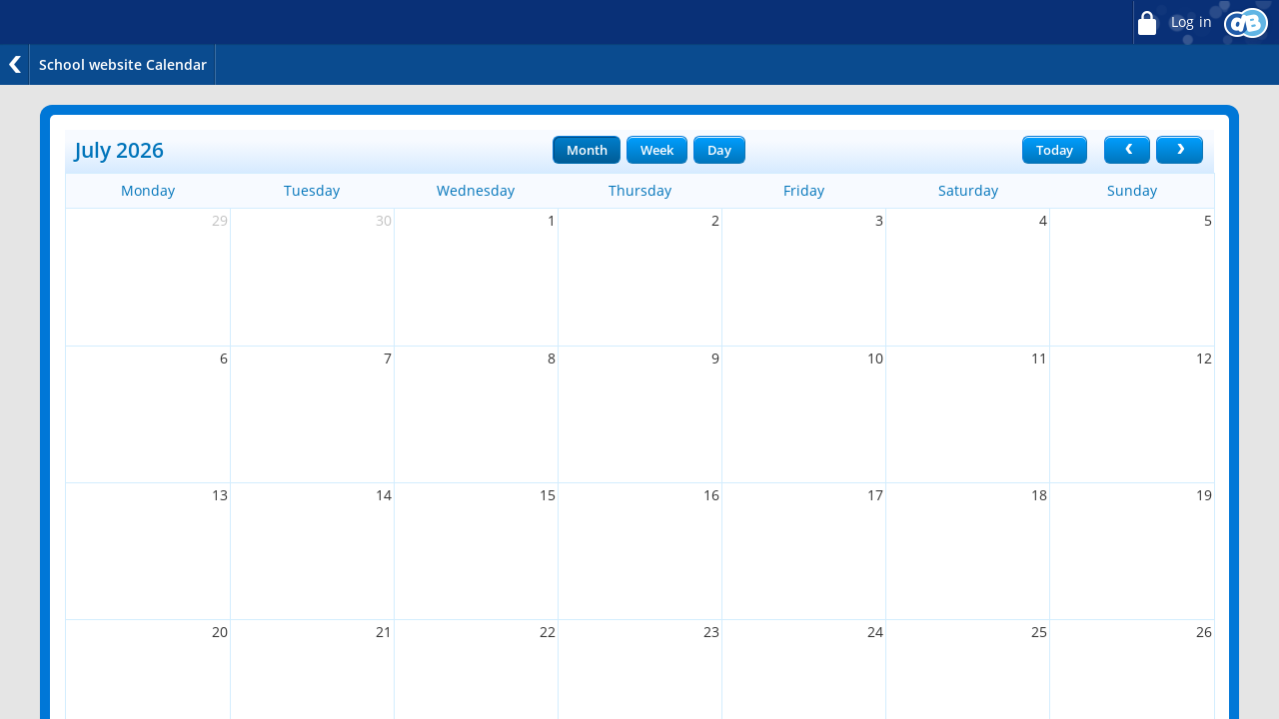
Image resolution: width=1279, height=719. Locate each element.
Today (1054, 150)
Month (587, 150)
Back (15, 64)
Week (656, 150)
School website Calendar (123, 64)
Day (719, 150)
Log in (1172, 22)
